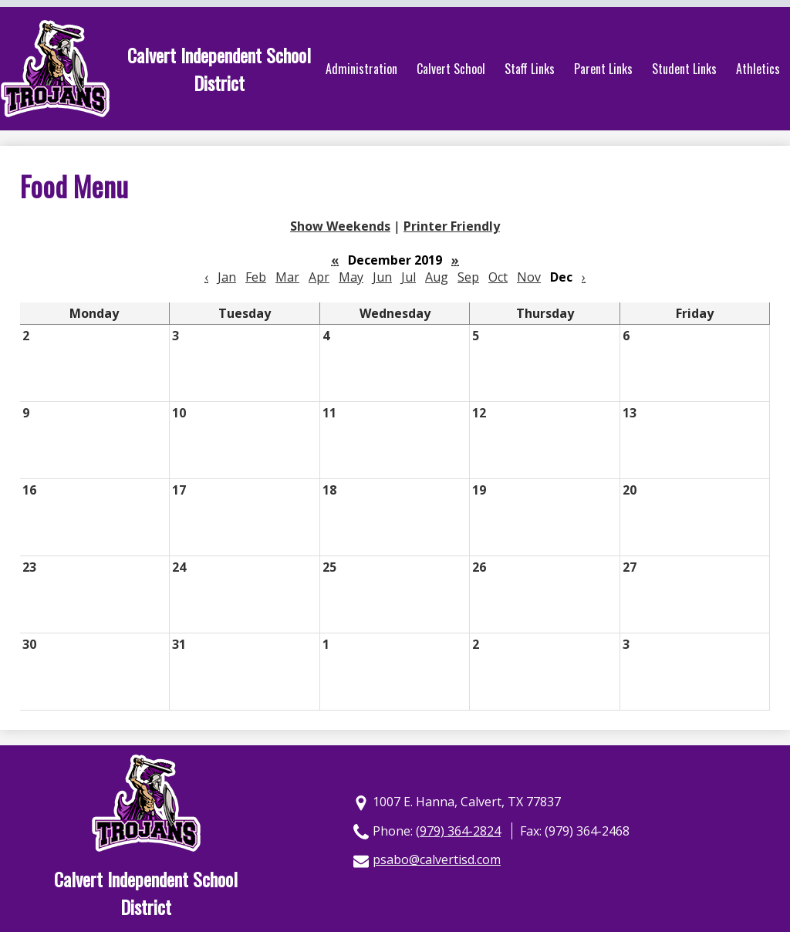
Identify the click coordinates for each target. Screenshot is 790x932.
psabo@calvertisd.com (437, 859)
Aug (436, 276)
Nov (529, 276)
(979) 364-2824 (458, 830)
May (351, 276)
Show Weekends (340, 226)
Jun (382, 276)
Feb (255, 276)
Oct (498, 276)
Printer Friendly (451, 226)
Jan (227, 276)
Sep (468, 276)
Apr (319, 276)
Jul (408, 276)
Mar (287, 276)
